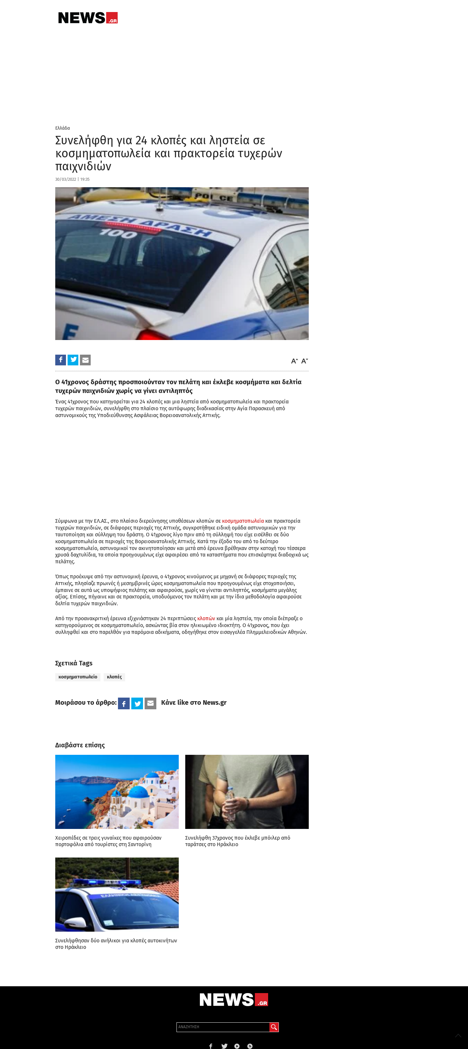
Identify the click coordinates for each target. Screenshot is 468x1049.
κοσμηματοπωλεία (243, 521)
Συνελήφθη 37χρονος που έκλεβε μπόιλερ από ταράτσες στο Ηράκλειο (237, 841)
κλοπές (114, 677)
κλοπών (206, 618)
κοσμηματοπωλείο (77, 677)
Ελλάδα (62, 128)
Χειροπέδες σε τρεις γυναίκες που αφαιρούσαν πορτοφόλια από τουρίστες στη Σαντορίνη (108, 841)
